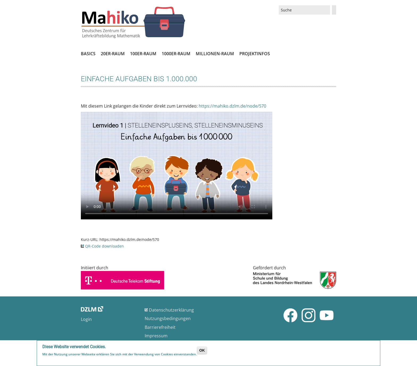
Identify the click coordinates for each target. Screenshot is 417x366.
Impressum (156, 336)
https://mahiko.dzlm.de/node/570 (232, 106)
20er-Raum (113, 54)
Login (86, 319)
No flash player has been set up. (176, 165)
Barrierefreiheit (160, 327)
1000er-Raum (176, 54)
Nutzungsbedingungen (168, 318)
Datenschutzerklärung (171, 310)
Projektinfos (254, 54)
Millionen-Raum (215, 54)
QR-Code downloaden (104, 246)
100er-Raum (143, 54)
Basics (88, 54)
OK (202, 350)
